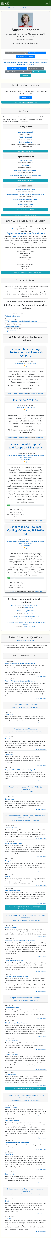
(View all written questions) (25, 640)
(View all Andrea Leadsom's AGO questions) (25, 707)
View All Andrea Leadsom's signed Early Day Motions (25, 272)
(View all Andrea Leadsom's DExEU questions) (25, 1194)
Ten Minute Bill (25, 459)
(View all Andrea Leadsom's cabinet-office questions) (25, 732)
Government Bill (20, 363)
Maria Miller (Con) (28, 607)
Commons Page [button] (12, 68)
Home (3, 8)
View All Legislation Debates (25, 209)
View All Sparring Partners (25, 151)
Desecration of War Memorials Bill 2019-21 (25, 616)
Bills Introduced (34, 62)
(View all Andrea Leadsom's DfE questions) (25, 1000)
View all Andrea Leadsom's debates (25, 215)
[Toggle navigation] (47, 3)
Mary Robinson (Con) (28, 613)
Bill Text (11, 520)
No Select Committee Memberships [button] (16, 53)
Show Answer (41, 676)
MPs (9, 8)
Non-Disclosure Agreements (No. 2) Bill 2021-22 (25, 605)
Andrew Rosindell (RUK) (28, 626)
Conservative (17, 8)
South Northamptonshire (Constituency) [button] (18, 72)
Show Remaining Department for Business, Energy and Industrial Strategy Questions (25, 908)
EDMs (26, 62)
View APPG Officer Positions (37, 53)
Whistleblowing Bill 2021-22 (25, 611)
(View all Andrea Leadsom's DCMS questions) (25, 920)
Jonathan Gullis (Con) (28, 618)
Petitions (20, 62)
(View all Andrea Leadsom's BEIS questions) (25, 820)
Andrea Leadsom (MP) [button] (36, 68)
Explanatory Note (23, 393)
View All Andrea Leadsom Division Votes (25, 102)
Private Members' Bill (25, 457)
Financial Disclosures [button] (39, 72)
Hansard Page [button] (23, 68)
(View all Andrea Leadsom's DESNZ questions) (25, 792)
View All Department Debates (25, 180)
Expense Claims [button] (25, 75)
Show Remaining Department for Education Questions (25, 1089)
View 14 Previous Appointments (25, 56)
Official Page (39, 393)
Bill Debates (32, 393)
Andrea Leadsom (28, 8)
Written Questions (28, 64)
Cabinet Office (31, 363)
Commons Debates (10, 62)
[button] (25, 132)
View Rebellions (25, 97)
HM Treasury (31, 408)
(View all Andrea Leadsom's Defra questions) (25, 1100)
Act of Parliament (12, 393)
